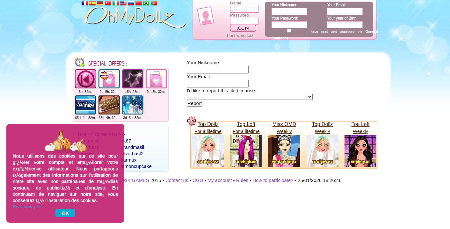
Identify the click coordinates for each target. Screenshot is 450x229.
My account (219, 180)
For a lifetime (207, 131)
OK (65, 213)
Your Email (198, 76)
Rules (242, 180)
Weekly (284, 131)
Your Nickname (203, 62)
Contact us (176, 180)
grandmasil (132, 147)
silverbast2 (132, 153)
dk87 (126, 140)
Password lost (240, 35)
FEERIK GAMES (131, 180)
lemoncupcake (136, 166)
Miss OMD (284, 124)
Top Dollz (208, 124)
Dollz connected (101, 134)
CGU (197, 180)
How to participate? (272, 180)
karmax (128, 160)
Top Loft (246, 124)
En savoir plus (28, 206)
